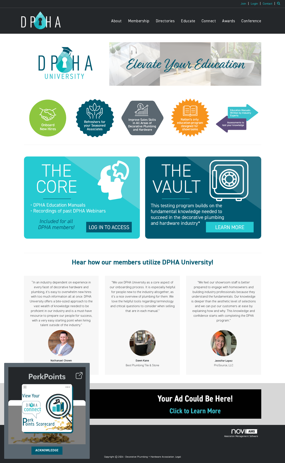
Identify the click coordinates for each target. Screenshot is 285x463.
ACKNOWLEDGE (46, 450)
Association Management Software (241, 433)
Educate (188, 21)
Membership (138, 21)
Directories (165, 21)
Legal (178, 457)
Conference (251, 21)
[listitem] (245, 3)
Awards (228, 21)
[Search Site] (279, 3)
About (116, 21)
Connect (209, 21)
